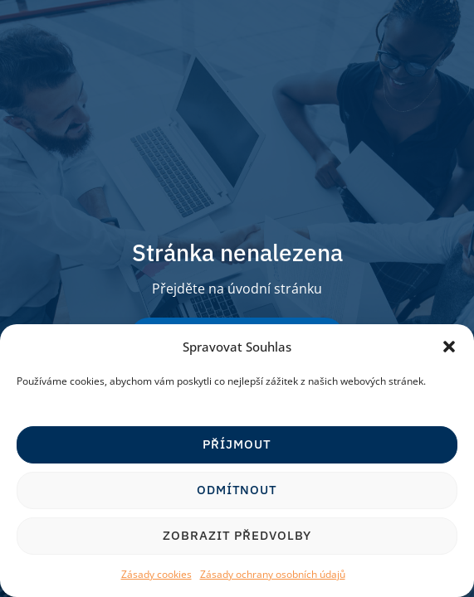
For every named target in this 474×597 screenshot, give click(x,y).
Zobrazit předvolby (236, 535)
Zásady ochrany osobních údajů (272, 574)
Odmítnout (237, 490)
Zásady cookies (156, 574)
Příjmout (237, 444)
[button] (449, 346)
